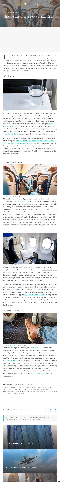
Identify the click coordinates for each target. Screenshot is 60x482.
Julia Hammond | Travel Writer (18, 385)
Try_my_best (11, 265)
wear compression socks (38, 373)
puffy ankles (35, 348)
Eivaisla (9, 111)
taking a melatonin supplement (33, 295)
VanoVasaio (11, 197)
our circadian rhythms (49, 270)
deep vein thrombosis (10, 361)
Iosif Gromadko (12, 345)
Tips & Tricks (10, 12)
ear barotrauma (23, 201)
